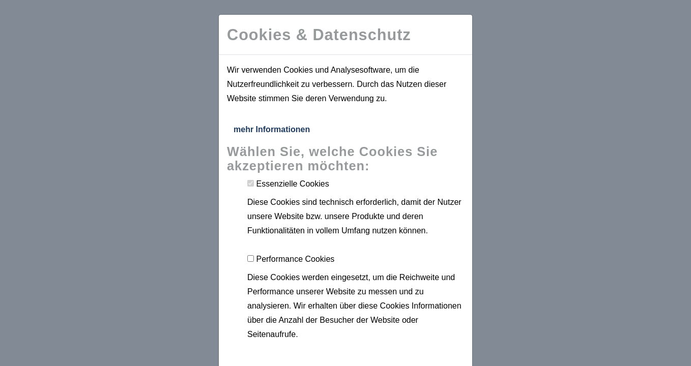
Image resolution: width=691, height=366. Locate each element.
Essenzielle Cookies (292, 183)
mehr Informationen (272, 129)
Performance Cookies (295, 259)
